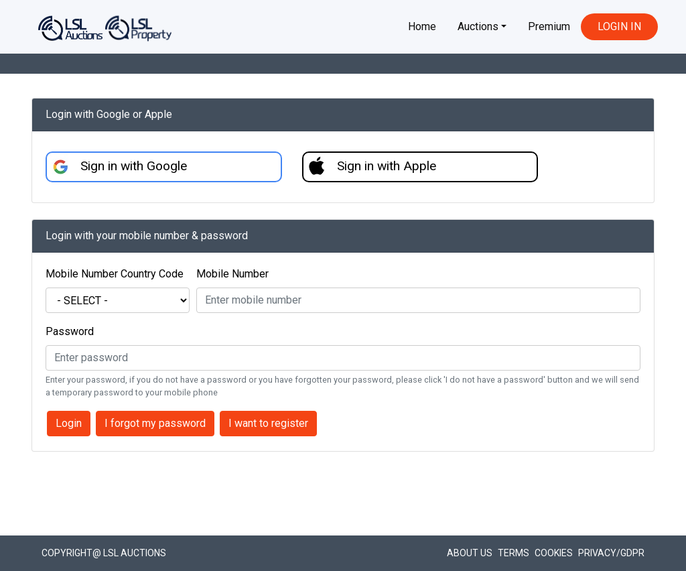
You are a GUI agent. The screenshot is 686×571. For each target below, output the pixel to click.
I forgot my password (155, 423)
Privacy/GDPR (611, 553)
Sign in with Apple (386, 166)
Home (422, 26)
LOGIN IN (619, 26)
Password (70, 331)
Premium (549, 26)
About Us (469, 553)
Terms (513, 553)
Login (69, 423)
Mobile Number (232, 273)
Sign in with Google (133, 166)
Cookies (554, 553)
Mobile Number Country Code (115, 273)
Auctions (478, 26)
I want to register (268, 423)
